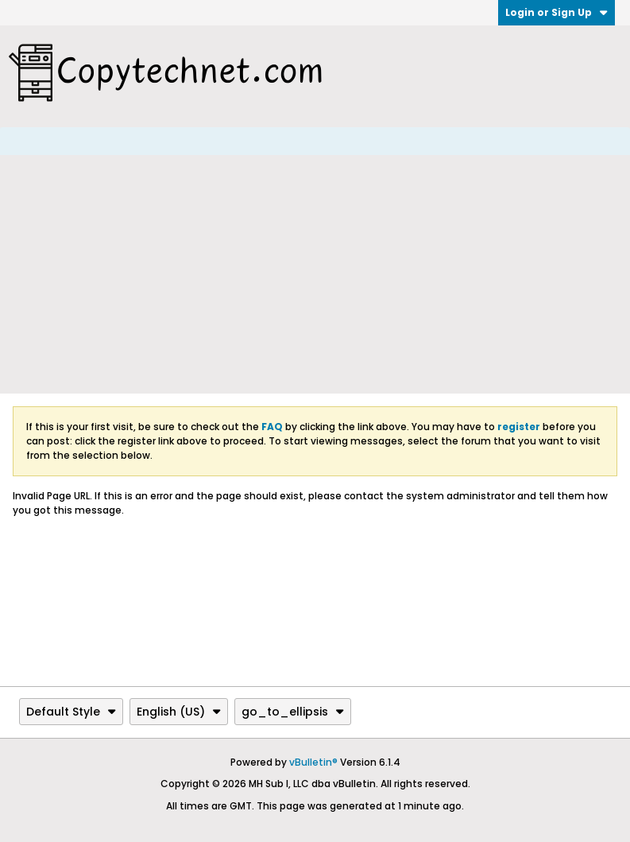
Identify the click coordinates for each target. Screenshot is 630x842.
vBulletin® (313, 762)
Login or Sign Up (556, 12)
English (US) (179, 712)
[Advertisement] (315, 274)
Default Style (71, 712)
